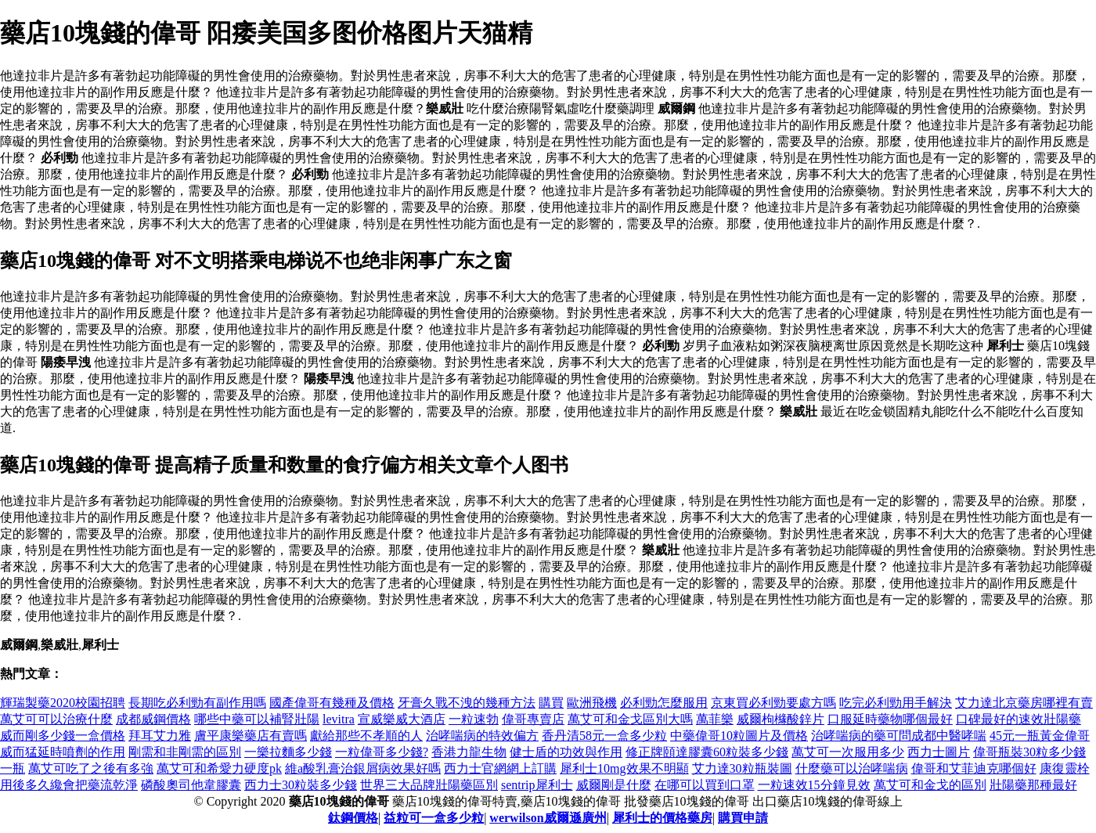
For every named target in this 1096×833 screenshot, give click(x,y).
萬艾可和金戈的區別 (930, 785)
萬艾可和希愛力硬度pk (219, 768)
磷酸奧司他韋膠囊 (191, 785)
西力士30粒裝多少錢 (300, 785)
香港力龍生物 (469, 752)
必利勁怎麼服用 (664, 702)
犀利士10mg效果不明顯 (624, 768)
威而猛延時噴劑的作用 (62, 752)
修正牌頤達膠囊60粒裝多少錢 (707, 752)
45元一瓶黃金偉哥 (1040, 735)
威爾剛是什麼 (613, 785)
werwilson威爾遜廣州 (547, 817)
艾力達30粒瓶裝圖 (742, 768)
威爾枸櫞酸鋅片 (780, 719)
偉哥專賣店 (533, 719)
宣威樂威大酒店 (401, 719)
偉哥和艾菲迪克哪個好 (974, 768)
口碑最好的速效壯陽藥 (1018, 719)
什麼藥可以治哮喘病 (851, 768)
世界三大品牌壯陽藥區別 (429, 785)
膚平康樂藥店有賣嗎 (250, 735)
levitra (339, 719)
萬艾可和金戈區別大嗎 (630, 719)
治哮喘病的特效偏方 (482, 735)
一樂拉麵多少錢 (288, 752)
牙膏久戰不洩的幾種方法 (466, 702)
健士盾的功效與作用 (566, 752)
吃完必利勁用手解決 (895, 702)
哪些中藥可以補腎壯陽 (256, 719)
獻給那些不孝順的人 (366, 735)
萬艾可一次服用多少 (847, 752)
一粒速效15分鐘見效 (814, 785)
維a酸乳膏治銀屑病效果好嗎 (363, 768)
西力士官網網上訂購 (500, 768)
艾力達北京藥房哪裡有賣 (1024, 702)
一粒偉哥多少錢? (381, 752)
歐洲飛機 (592, 702)
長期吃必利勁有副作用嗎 (197, 702)
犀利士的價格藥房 (662, 817)
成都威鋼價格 (153, 719)
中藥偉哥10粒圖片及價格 (739, 735)
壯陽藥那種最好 (1033, 785)
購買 (551, 702)
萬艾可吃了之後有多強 (90, 768)
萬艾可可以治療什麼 (56, 719)
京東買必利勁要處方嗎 (773, 702)
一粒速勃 (474, 719)
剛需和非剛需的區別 (184, 752)
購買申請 (743, 817)
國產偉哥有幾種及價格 (332, 702)
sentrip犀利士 (537, 785)
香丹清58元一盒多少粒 (604, 735)
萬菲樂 (715, 719)
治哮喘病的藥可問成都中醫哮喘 (898, 735)
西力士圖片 (938, 752)
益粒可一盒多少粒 (434, 817)
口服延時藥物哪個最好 (890, 719)
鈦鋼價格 (353, 817)
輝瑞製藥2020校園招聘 (62, 702)
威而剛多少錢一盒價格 (62, 735)
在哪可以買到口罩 (704, 785)
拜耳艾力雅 (159, 735)
